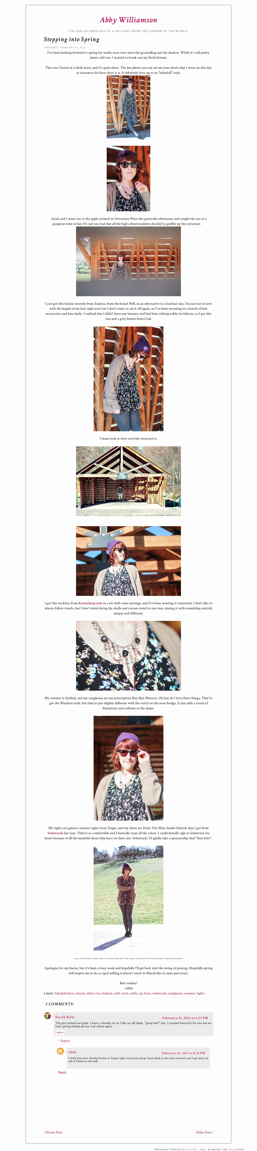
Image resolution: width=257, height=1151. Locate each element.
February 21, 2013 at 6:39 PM (185, 1018)
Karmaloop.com (90, 603)
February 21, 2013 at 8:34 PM (183, 1053)
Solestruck (56, 833)
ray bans (145, 993)
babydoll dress (64, 993)
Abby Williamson (128, 19)
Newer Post (53, 1132)
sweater (189, 993)
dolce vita (93, 993)
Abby (72, 1052)
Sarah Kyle (64, 1017)
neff (116, 993)
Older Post (204, 1132)
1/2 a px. (192, 1150)
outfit (133, 993)
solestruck (159, 993)
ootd (124, 993)
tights (201, 993)
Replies (65, 1041)
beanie (80, 993)
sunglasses (175, 993)
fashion (107, 993)
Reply (60, 1032)
